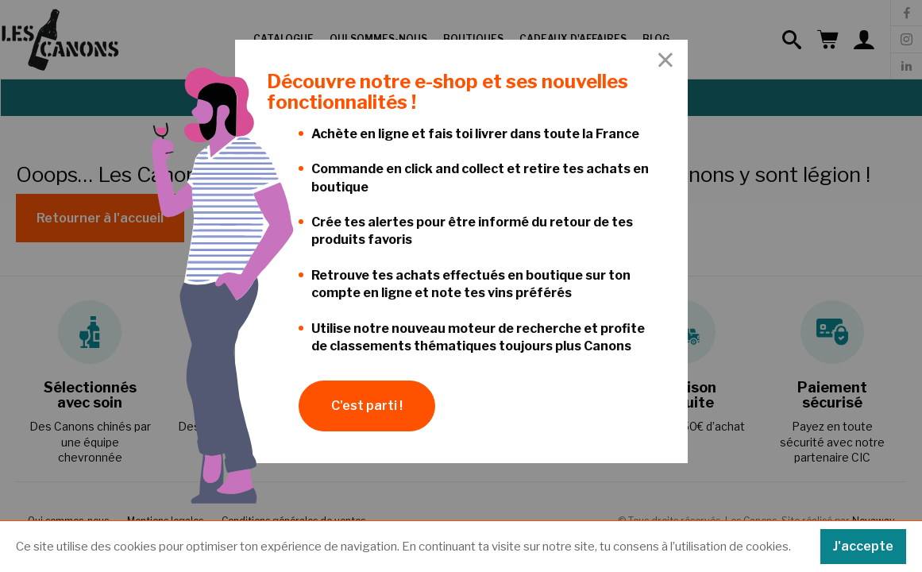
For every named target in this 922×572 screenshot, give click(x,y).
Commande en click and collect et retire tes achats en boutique (480, 177)
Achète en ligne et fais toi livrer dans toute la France (475, 133)
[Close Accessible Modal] (665, 61)
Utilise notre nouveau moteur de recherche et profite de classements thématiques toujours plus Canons (478, 337)
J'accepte (863, 546)
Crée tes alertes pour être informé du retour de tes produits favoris (472, 230)
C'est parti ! (367, 405)
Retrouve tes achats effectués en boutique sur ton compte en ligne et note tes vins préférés (471, 284)
